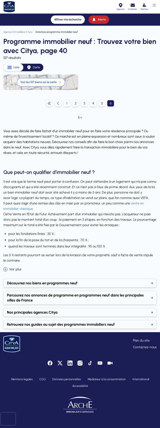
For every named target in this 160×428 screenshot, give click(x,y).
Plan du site (141, 340)
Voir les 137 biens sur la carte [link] (41, 82)
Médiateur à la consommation (107, 379)
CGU (42, 379)
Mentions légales (22, 379)
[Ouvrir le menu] (154, 6)
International (140, 379)
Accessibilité (80, 386)
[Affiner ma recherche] (68, 19)
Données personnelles (66, 379)
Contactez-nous (145, 347)
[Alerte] (98, 19)
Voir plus (12, 269)
